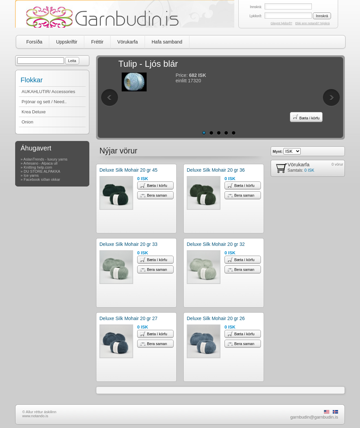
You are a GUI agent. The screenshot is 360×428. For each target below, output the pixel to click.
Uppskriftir (66, 42)
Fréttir (97, 42)
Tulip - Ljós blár (148, 64)
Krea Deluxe (34, 111)
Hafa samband (167, 42)
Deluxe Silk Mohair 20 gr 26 (216, 318)
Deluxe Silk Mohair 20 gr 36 (216, 170)
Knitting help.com (38, 167)
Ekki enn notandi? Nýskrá (312, 23)
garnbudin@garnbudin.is (314, 417)
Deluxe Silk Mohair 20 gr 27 (128, 318)
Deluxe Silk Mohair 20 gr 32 (216, 244)
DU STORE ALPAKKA (42, 171)
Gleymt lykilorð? (281, 23)
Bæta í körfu (306, 117)
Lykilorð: (255, 16)
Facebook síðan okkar (42, 179)
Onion (27, 121)
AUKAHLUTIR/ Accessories (48, 91)
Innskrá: (256, 7)
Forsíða (34, 42)
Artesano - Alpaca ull (41, 163)
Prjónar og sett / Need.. (44, 101)
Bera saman (153, 195)
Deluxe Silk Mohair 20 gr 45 (128, 170)
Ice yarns (31, 175)
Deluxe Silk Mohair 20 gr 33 (128, 244)
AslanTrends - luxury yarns (45, 159)
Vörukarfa (127, 42)
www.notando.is (35, 416)
